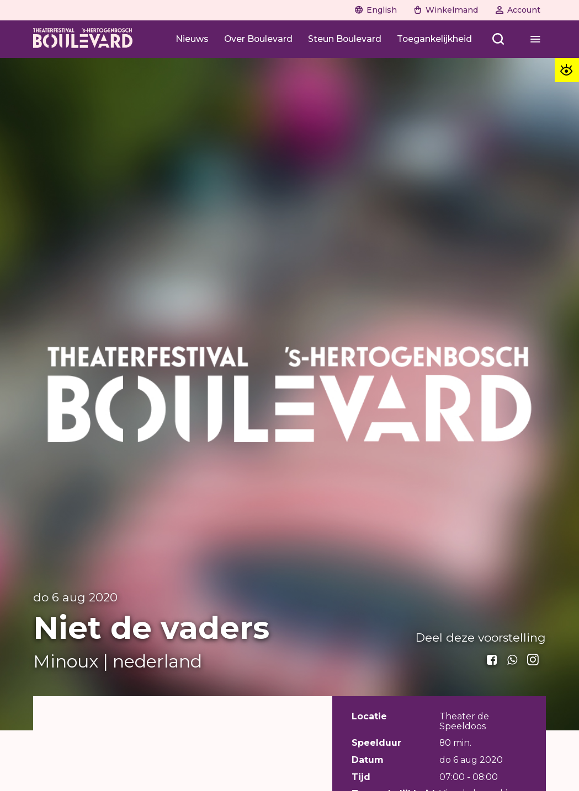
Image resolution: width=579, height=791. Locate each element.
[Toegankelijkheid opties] (567, 70)
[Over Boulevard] (258, 39)
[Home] (82, 39)
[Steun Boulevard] (344, 39)
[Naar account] (518, 10)
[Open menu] (498, 39)
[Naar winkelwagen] (446, 10)
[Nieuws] (192, 39)
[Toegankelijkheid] (434, 39)
